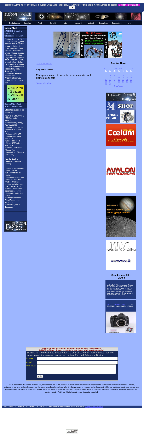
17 (110, 80)
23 (106, 82)
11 (114, 77)
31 (110, 84)
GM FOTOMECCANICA (116, 304)
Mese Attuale (118, 86)
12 (119, 77)
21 (127, 80)
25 (114, 82)
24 (110, 82)
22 (131, 80)
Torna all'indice (44, 63)
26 (119, 82)
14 (127, 77)
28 (127, 82)
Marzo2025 (118, 68)
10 (110, 77)
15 (131, 77)
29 (131, 82)
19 (119, 80)
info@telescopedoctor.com (94, 408)
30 (106, 84)
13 (123, 77)
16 (106, 80)
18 (114, 80)
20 (123, 80)
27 (123, 82)
